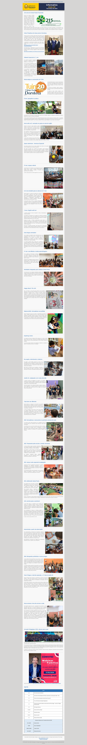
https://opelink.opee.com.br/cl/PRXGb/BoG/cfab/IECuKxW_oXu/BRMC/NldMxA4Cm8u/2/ (47, 683)
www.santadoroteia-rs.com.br (43, 738)
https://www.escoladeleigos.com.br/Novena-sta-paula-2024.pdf (34, 51)
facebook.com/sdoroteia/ (43, 739)
